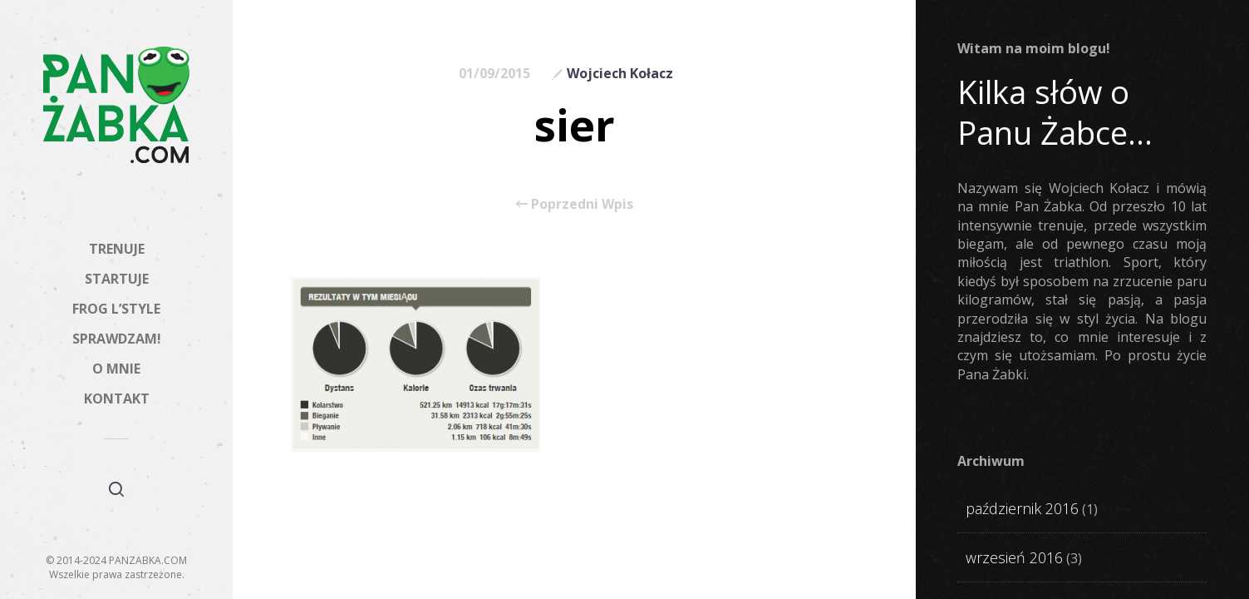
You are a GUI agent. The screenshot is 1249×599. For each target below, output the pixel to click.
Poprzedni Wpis (574, 203)
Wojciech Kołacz (620, 73)
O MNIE (116, 368)
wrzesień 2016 (1014, 557)
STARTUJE (117, 279)
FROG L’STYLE (116, 309)
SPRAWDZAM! (116, 338)
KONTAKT (117, 398)
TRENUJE (117, 249)
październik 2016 (1022, 508)
